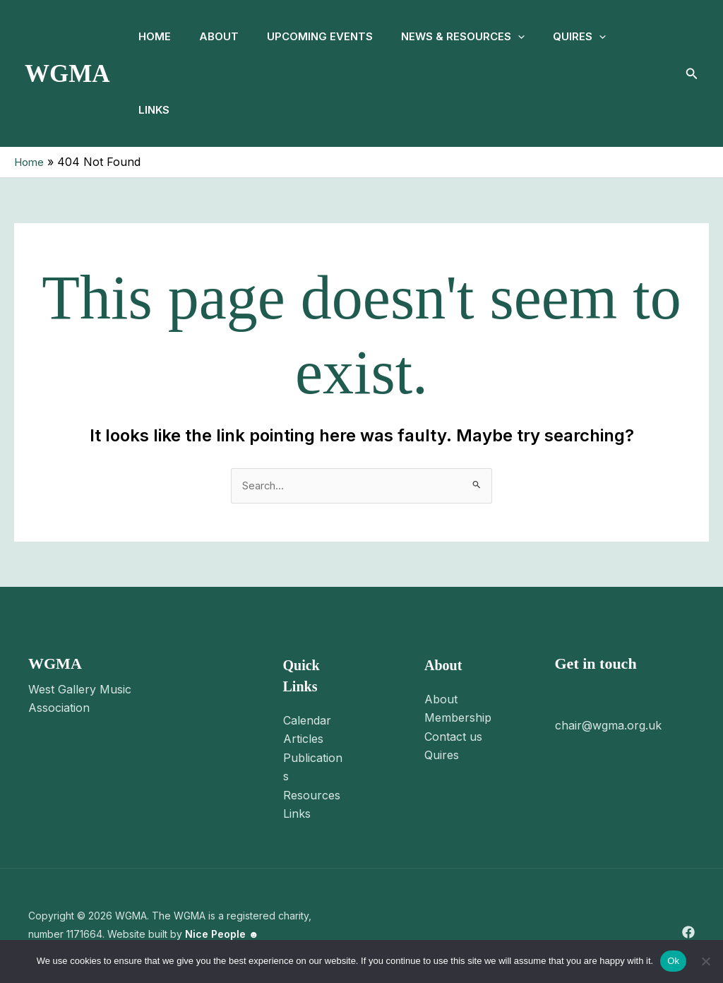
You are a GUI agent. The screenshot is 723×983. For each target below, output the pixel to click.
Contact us (453, 737)
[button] (537, 36)
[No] (705, 961)
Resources (311, 796)
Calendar (307, 721)
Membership (457, 719)
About (227, 36)
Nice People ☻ (222, 935)
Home (157, 36)
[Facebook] (688, 933)
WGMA (67, 74)
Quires (604, 36)
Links (156, 110)
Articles (303, 740)
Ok (673, 960)
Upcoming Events (334, 36)
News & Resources (482, 36)
